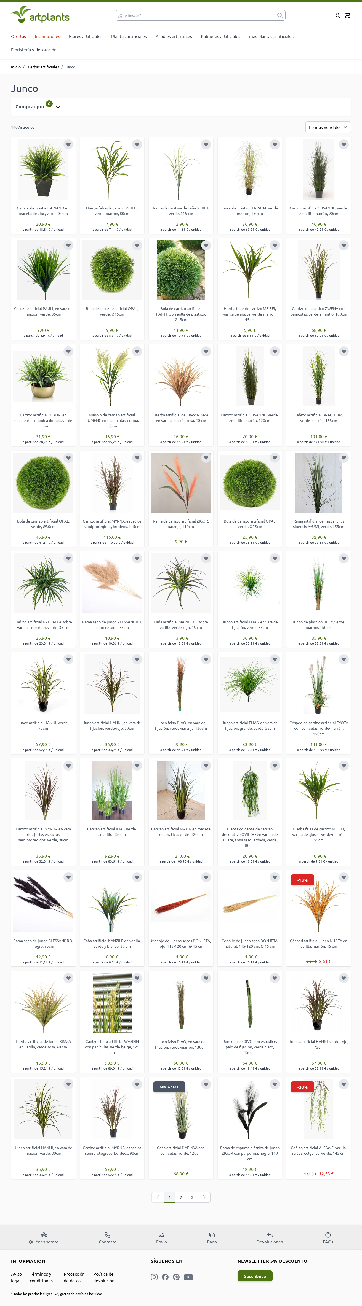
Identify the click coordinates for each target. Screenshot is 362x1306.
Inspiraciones (47, 36)
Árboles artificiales (174, 36)
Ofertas (18, 36)
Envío (161, 1238)
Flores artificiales (85, 36)
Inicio (16, 66)
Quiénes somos (44, 1238)
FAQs (328, 1238)
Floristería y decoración (34, 49)
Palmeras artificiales (220, 36)
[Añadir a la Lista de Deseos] (68, 144)
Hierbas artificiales (42, 66)
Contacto (107, 1238)
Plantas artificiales (129, 36)
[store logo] (40, 14)
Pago (212, 1238)
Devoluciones (270, 1238)
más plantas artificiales (271, 36)
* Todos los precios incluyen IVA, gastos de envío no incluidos (56, 1293)
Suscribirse (255, 1276)
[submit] (280, 15)
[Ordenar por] (328, 127)
